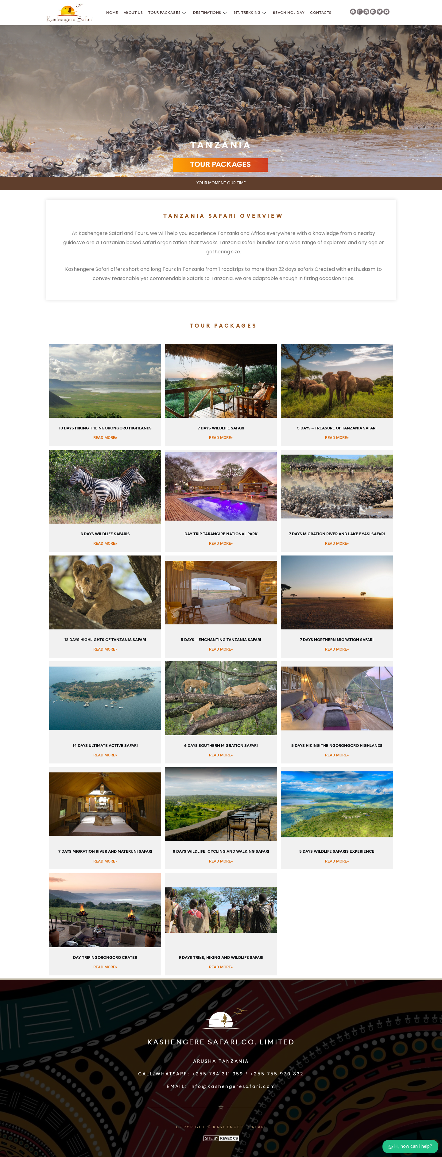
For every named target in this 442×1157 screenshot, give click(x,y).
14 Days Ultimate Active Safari (105, 746)
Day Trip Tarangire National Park (221, 534)
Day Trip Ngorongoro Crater (105, 958)
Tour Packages (167, 13)
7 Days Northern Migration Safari (337, 640)
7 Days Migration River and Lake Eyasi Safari (337, 534)
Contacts (321, 13)
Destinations (210, 13)
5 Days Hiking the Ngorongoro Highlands (336, 746)
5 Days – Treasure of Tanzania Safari (337, 428)
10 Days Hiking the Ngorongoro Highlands (105, 428)
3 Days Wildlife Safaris (105, 534)
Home (112, 13)
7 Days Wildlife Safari (221, 428)
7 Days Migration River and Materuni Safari (105, 852)
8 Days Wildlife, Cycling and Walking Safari (221, 852)
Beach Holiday (288, 13)
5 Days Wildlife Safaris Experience (336, 852)
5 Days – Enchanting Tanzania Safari (221, 640)
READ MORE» (105, 437)
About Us (133, 13)
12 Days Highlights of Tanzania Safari (105, 640)
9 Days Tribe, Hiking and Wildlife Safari (221, 958)
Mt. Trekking (251, 13)
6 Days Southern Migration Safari (221, 746)
